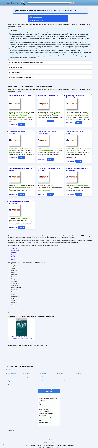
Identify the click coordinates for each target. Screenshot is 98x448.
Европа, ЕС (62, 381)
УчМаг (13, 259)
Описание (14, 30)
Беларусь (44, 373)
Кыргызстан (11, 377)
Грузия (61, 373)
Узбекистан (79, 377)
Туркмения (62, 377)
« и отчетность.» (48, 169)
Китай (26, 381)
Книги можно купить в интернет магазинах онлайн (27, 62)
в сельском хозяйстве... (75, 132)
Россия (10, 369)
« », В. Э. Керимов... (77, 169)
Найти (40, 420)
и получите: (22, 77)
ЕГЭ (40, 404)
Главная (41, 396)
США (43, 381)
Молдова (27, 377)
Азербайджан (12, 373)
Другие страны (12, 385)
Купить (21, 124)
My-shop (13, 252)
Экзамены (42, 407)
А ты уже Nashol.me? (45, 418)
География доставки (17, 67)
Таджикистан (45, 377)
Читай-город (15, 248)
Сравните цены (15, 72)
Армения (27, 373)
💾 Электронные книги (36, 21)
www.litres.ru (13, 124)
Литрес (13, 255)
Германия (11, 381)
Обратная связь (43, 422)
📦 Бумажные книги (36, 17)
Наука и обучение (44, 409)
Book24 (13, 257)
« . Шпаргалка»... (19, 202)
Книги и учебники (44, 411)
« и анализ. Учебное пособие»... (46, 132)
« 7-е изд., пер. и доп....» (20, 169)
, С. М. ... (20, 96)
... (34, 94)
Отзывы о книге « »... (75, 96)
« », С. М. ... (48, 96)
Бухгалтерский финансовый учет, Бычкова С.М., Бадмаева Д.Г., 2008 (22, 337)
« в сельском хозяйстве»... (18, 132)
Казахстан (78, 373)
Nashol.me (27, 446)
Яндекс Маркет (15, 250)
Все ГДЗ (41, 402)
